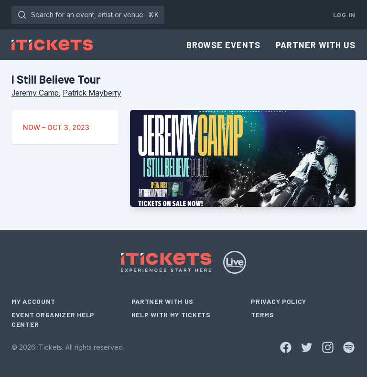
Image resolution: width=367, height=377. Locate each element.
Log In (344, 15)
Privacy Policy (278, 301)
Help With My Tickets (171, 315)
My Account (33, 301)
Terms (262, 315)
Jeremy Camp (35, 92)
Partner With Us (316, 45)
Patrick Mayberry (92, 92)
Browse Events (223, 45)
